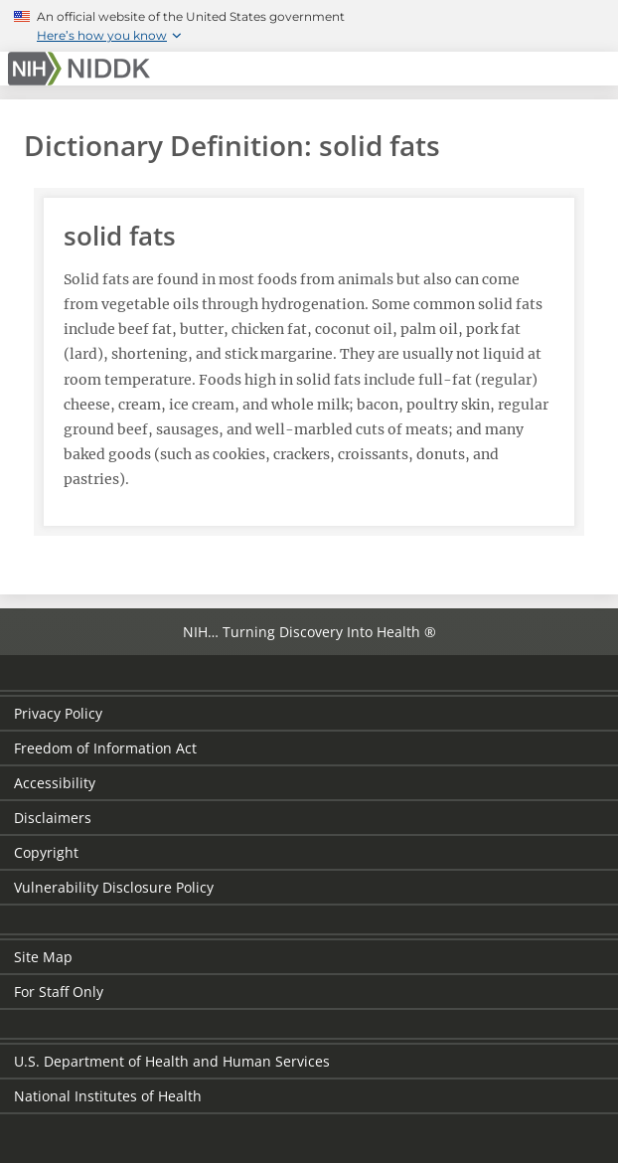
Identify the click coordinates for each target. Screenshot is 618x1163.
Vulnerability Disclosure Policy (114, 887)
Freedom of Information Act (105, 748)
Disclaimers (52, 817)
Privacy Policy (58, 713)
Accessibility (54, 782)
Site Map (43, 956)
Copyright (46, 852)
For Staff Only (58, 991)
